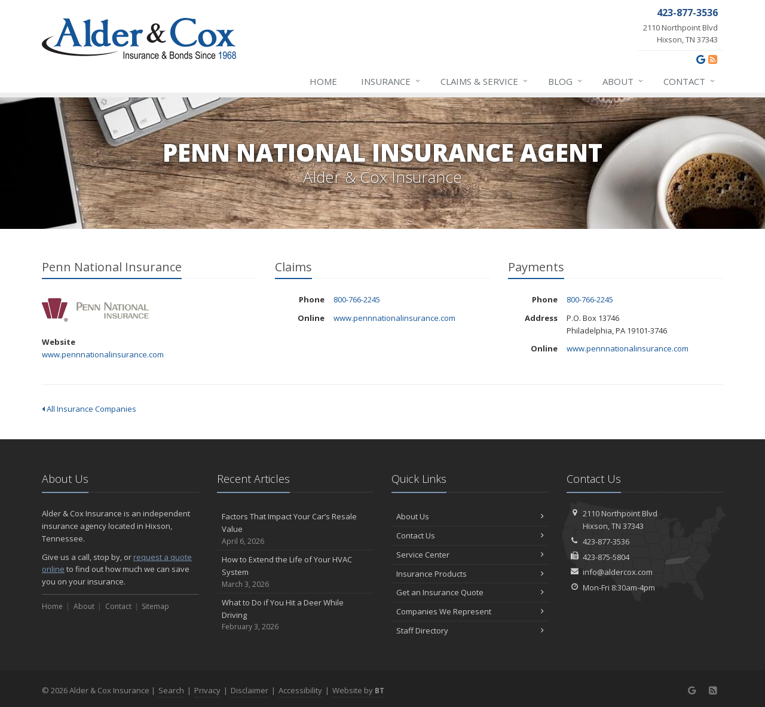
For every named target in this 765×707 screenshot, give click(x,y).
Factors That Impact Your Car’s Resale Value (295, 529)
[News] (712, 59)
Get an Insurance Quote (470, 592)
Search (171, 690)
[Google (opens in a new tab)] (700, 59)
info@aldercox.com (618, 572)
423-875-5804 (606, 557)
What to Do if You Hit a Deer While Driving (295, 615)
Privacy (207, 690)
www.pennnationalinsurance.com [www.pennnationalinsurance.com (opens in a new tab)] (103, 354)
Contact (689, 81)
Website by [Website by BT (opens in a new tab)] (358, 690)
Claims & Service (484, 81)
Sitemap (155, 606)
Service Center (470, 554)
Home (323, 81)
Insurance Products (470, 573)
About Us (470, 516)
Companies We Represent (470, 611)
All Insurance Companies (89, 408)
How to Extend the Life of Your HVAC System (295, 572)
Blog (565, 81)
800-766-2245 (356, 299)
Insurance (391, 81)
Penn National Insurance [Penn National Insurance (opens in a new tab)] (95, 309)
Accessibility (300, 690)
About (623, 81)
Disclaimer (249, 690)
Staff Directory (470, 630)
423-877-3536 (606, 541)
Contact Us (470, 535)
